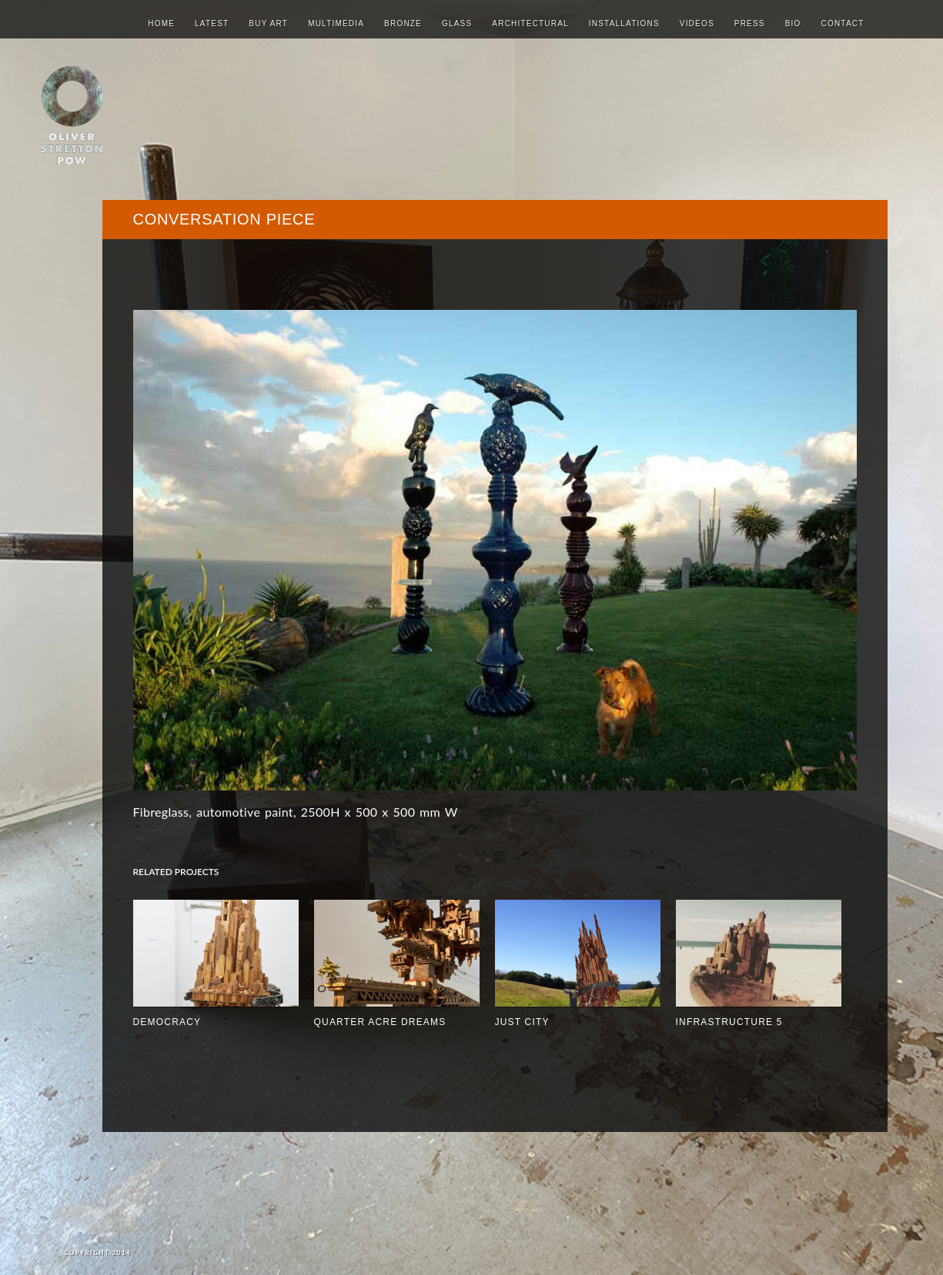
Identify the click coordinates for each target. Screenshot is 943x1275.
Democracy (167, 1022)
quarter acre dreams (380, 1022)
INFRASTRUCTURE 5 (729, 1022)
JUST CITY (522, 1022)
